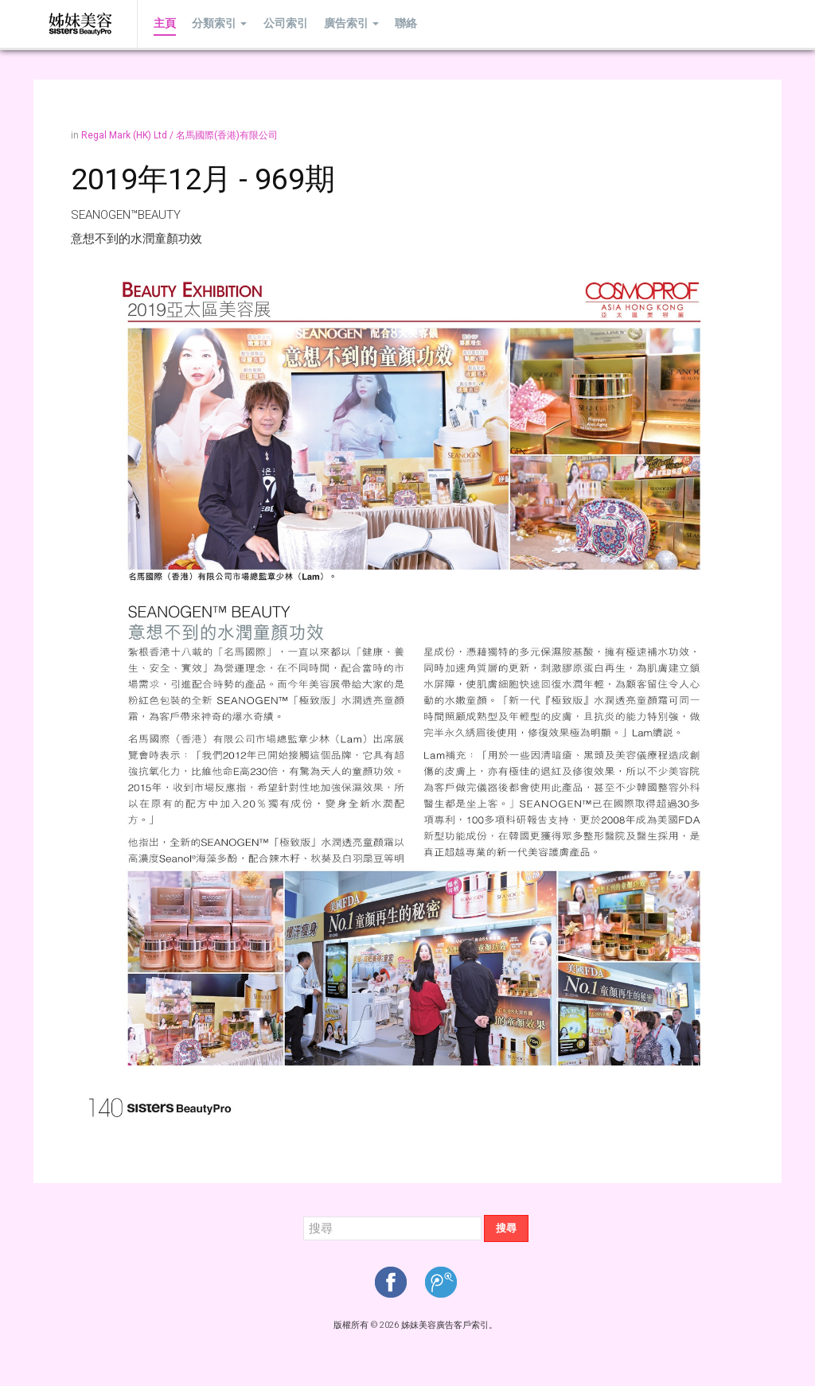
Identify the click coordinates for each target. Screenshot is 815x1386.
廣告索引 (350, 23)
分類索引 (219, 23)
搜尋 (506, 1228)
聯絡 (405, 23)
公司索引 (285, 23)
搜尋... (303, 1215)
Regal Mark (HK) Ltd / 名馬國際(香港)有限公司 (179, 135)
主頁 (165, 23)
